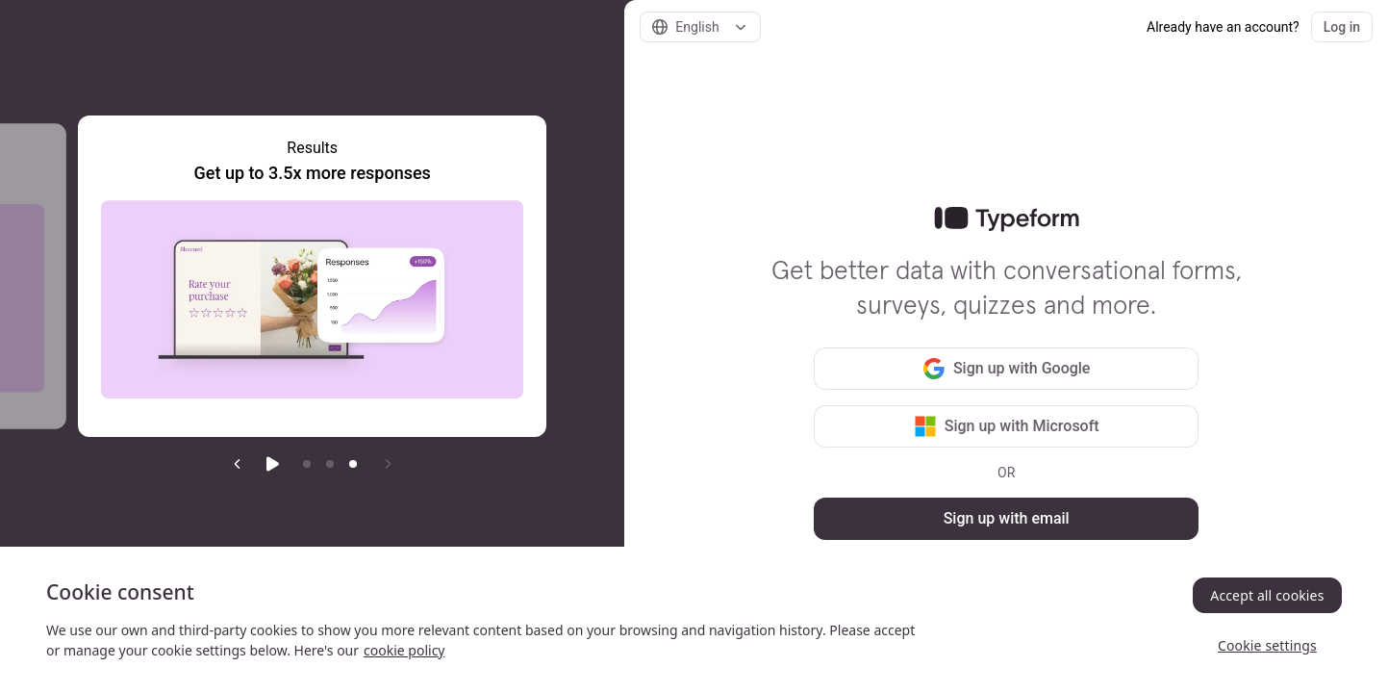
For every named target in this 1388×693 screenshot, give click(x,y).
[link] (1006, 219)
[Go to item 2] (329, 463)
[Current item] (353, 463)
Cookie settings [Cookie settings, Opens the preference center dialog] (1267, 645)
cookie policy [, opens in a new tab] (404, 650)
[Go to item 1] (306, 463)
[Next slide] (387, 463)
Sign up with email (1007, 518)
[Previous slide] (237, 463)
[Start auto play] (272, 463)
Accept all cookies (1267, 595)
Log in (1342, 27)
